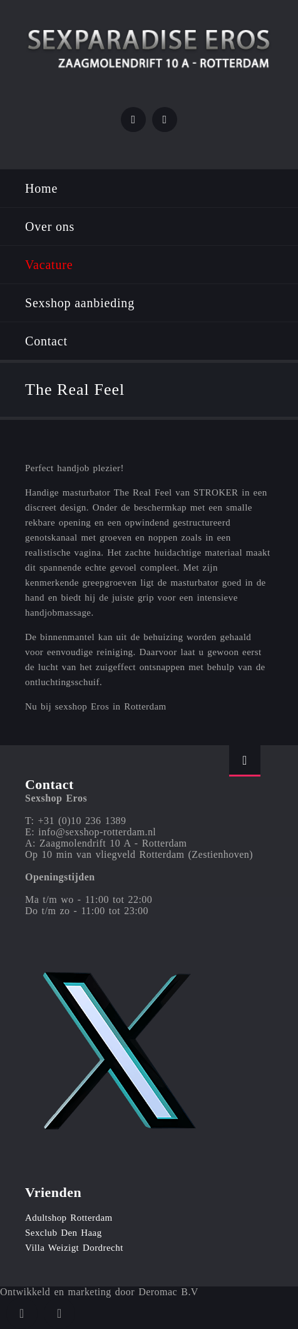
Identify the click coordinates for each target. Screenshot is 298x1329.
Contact (46, 341)
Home (41, 188)
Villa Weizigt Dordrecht (74, 1248)
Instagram (164, 119)
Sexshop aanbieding (80, 303)
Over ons (49, 226)
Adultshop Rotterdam (69, 1218)
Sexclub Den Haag (63, 1233)
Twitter (133, 119)
